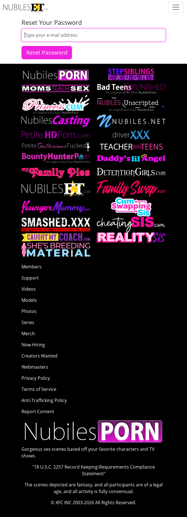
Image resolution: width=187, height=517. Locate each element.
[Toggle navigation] (176, 7)
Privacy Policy (35, 378)
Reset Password (46, 52)
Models (29, 300)
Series (27, 322)
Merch (28, 333)
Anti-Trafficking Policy (44, 400)
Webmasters (34, 367)
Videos (28, 289)
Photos (29, 311)
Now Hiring (33, 345)
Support (30, 278)
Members (31, 267)
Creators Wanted (39, 356)
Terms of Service (38, 389)
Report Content (37, 411)
